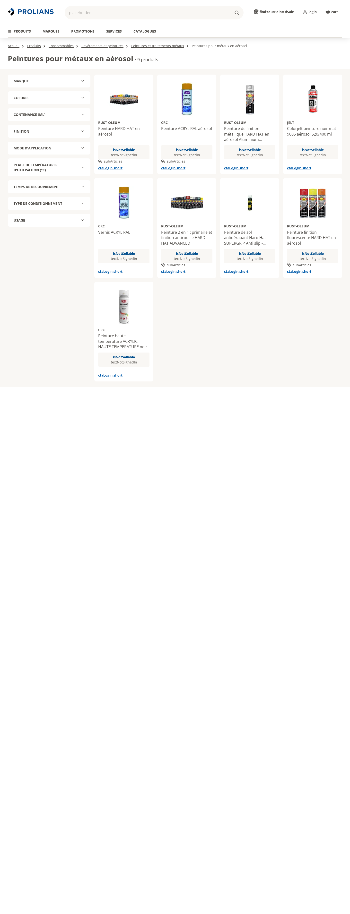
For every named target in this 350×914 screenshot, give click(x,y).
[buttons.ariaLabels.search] (237, 12)
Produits (34, 45)
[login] (309, 11)
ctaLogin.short (110, 168)
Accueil (13, 45)
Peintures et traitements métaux (157, 45)
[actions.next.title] (342, 23)
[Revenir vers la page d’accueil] (31, 12)
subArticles (110, 161)
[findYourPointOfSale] (273, 11)
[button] (154, 12)
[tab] (19, 31)
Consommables (61, 45)
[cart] (331, 11)
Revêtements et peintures (102, 45)
